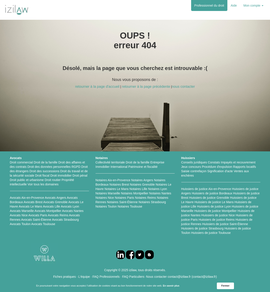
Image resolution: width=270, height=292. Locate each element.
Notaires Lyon (157, 189)
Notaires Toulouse (130, 206)
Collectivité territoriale (110, 162)
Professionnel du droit (209, 5)
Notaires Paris (124, 197)
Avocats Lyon (70, 206)
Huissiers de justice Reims (217, 219)
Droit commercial (21, 162)
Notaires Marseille (108, 193)
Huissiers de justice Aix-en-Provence (206, 189)
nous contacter (183, 86)
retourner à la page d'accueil (97, 86)
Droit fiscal (42, 175)
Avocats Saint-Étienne (36, 219)
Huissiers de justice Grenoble (209, 197)
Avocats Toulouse (43, 224)
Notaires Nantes (160, 193)
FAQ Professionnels (106, 276)
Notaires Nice (105, 197)
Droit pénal (79, 175)
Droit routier (53, 180)
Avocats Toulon (20, 224)
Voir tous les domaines (42, 184)
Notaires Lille (138, 189)
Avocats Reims (58, 215)
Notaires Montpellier (134, 193)
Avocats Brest (33, 202)
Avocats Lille (51, 206)
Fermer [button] (225, 285)
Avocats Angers (55, 197)
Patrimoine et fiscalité (143, 166)
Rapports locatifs (244, 166)
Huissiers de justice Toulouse (211, 233)
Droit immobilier (61, 175)
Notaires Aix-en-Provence (113, 180)
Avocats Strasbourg (65, 219)
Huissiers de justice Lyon (214, 206)
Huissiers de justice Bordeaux (212, 193)
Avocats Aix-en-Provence (27, 197)
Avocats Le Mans (30, 206)
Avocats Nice (19, 215)
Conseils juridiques (194, 162)
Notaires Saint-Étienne (122, 202)
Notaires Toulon (106, 206)
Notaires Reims (145, 197)
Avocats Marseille (22, 211)
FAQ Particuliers (133, 276)
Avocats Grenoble (55, 202)
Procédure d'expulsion (217, 166)
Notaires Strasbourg (152, 202)
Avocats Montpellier (47, 211)
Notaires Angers (142, 180)
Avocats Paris (37, 215)
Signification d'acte (220, 171)
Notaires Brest (119, 184)
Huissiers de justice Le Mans (214, 202)
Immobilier (103, 166)
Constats (214, 162)
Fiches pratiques (64, 276)
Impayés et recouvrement (238, 162)
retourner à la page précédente (146, 86)
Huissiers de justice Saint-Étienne (225, 224)
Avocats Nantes (72, 211)
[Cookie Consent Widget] (135, 286)
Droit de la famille (45, 162)
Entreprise (157, 162)
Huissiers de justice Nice (218, 215)
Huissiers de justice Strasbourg (202, 228)
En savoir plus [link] (171, 285)
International (119, 166)
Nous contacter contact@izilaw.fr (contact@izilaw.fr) (181, 276)
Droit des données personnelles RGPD (53, 166)
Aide (234, 5)
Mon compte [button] (253, 5)
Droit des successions (44, 171)
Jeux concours (191, 166)
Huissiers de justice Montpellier (215, 211)
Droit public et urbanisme (27, 180)
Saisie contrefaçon (194, 171)
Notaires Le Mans (117, 189)
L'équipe (84, 276)
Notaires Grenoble (142, 184)
